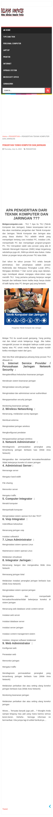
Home (6, 30)
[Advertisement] (27, 21)
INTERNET (7, 63)
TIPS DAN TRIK (9, 36)
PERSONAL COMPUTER (12, 43)
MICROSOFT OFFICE (11, 77)
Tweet (5, 809)
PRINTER (6, 57)
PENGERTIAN (31, 149)
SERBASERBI (8, 83)
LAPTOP (6, 50)
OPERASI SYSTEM (10, 70)
